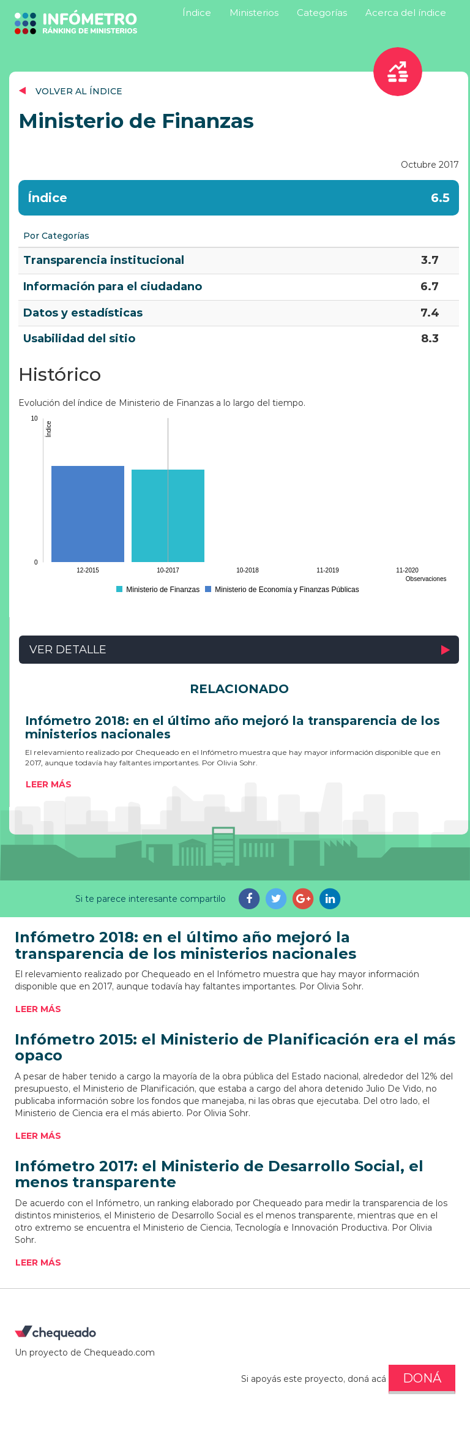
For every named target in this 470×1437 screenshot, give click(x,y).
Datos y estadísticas (83, 313)
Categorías (322, 12)
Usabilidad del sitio (79, 338)
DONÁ (422, 1378)
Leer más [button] (49, 784)
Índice (196, 12)
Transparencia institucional (103, 260)
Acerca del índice (405, 12)
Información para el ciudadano (112, 286)
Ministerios (253, 12)
